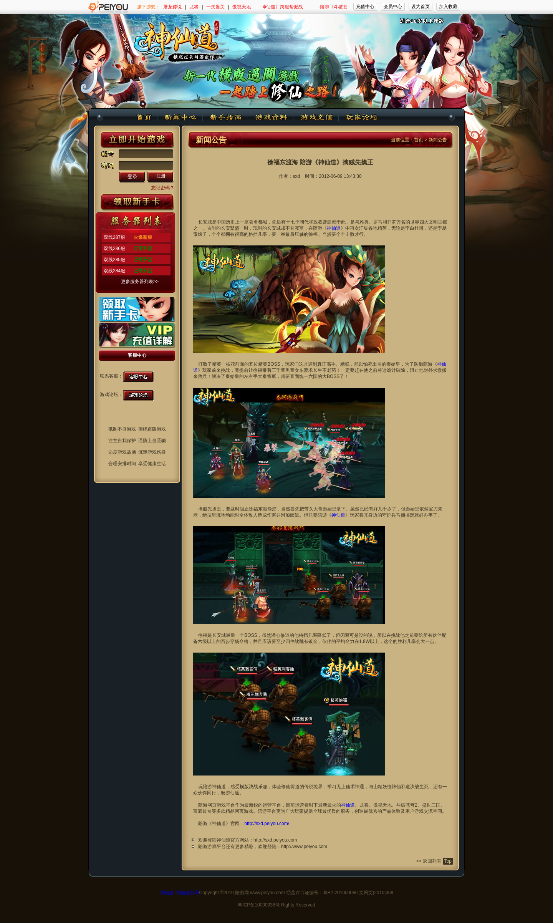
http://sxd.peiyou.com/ (266, 823)
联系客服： (111, 376)
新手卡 (137, 202)
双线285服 (114, 259)
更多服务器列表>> (140, 281)
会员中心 (393, 6)
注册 (161, 176)
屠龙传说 (172, 7)
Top (448, 861)
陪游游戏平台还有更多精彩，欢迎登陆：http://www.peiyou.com (262, 846)
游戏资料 (270, 117)
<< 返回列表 (428, 861)
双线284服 (114, 270)
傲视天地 (241, 7)
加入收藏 (448, 6)
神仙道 (144, 117)
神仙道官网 (187, 892)
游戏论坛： (111, 394)
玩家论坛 (361, 117)
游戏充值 (316, 117)
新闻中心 (180, 117)
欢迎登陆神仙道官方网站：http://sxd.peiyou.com (247, 840)
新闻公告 (438, 140)
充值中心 (365, 6)
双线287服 (114, 237)
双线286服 (114, 248)
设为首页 (420, 6)
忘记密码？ (162, 188)
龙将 (194, 7)
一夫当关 (215, 7)
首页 (418, 140)
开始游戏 (137, 139)
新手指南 (225, 117)
